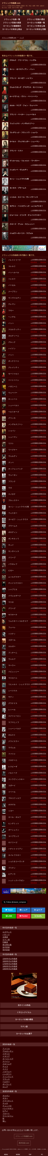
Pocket (24, 916)
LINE (9, 916)
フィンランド (8, 1077)
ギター (5, 1098)
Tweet (9, 910)
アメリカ (6, 1049)
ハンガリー (7, 1074)
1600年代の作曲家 (10, 961)
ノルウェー (7, 1071)
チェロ (5, 1103)
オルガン (6, 1096)
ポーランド (7, 1084)
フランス (6, 1079)
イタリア (6, 1056)
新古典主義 (7, 945)
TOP (30, 1154)
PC (42, 1154)
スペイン (6, 1061)
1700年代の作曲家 (10, 964)
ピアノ (5, 1111)
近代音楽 (6, 947)
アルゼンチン (8, 1051)
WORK (18, 1154)
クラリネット (8, 1101)
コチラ (19, 1130)
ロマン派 (6, 940)
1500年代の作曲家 (10, 959)
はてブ (39, 910)
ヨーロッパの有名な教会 (12, 29)
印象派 (5, 942)
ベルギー (6, 1082)
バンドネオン (8, 1108)
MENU (6, 1154)
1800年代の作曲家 (10, 966)
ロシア (5, 1087)
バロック (6, 934)
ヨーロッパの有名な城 (36, 26)
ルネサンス (7, 932)
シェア (23, 910)
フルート (6, 1113)
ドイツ (5, 1069)
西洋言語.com (24, 1143)
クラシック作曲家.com (11, 3)
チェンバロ (7, 1106)
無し (4, 1121)
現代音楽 (6, 950)
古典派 (5, 937)
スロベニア (7, 1064)
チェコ (5, 1066)
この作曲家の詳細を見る (38, 64)
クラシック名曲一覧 (12, 19)
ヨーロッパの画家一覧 (36, 23)
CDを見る (34, 262)
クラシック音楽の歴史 (36, 19)
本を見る (43, 262)
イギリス (6, 1054)
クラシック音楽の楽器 (12, 23)
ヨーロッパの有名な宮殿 (36, 29)
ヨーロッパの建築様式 (12, 26)
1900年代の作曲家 (10, 969)
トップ (22, 37)
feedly (38, 916)
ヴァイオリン (8, 1116)
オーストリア (8, 1059)
